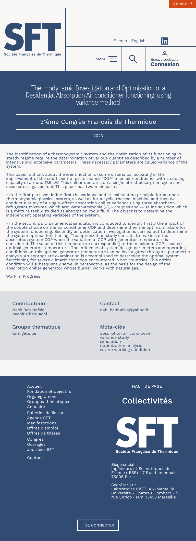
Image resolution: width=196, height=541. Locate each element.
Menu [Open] (106, 59)
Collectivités (147, 401)
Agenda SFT (39, 417)
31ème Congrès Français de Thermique (98, 121)
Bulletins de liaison (46, 412)
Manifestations (41, 423)
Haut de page (147, 386)
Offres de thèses (43, 433)
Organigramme (41, 396)
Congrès (35, 439)
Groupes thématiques (48, 401)
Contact (35, 457)
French (120, 40)
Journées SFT (40, 449)
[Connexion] (165, 59)
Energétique (24, 333)
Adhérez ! (182, 4)
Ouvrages (36, 444)
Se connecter (99, 525)
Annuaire (36, 406)
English (138, 40)
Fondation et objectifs (49, 391)
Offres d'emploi (42, 428)
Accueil (34, 386)
